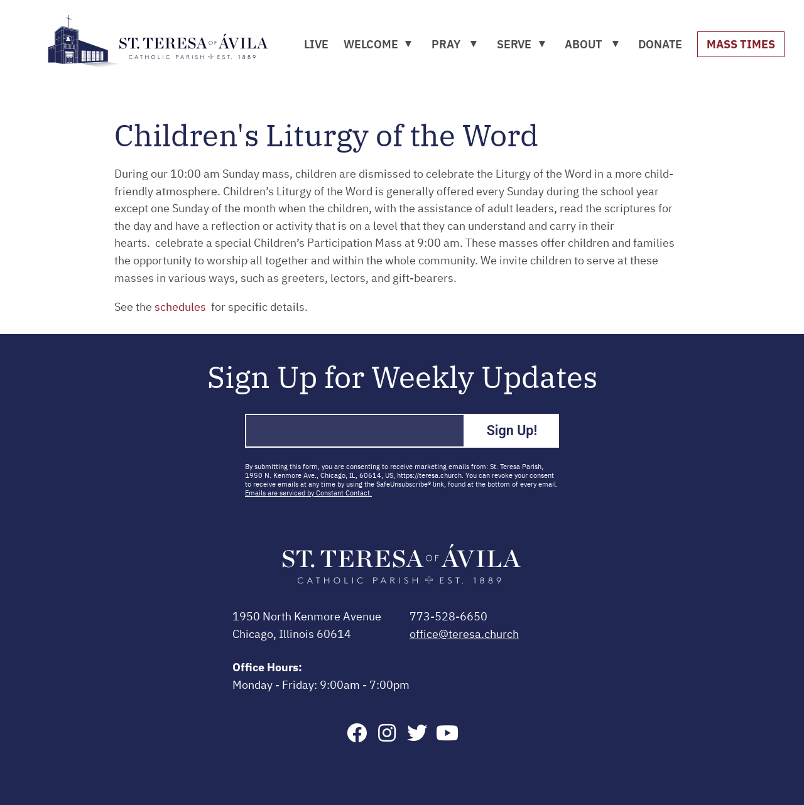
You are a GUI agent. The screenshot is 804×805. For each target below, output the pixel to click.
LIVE (316, 43)
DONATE (660, 43)
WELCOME (371, 43)
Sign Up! (512, 430)
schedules (182, 307)
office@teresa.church (464, 634)
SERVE (514, 43)
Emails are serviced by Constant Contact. (308, 493)
